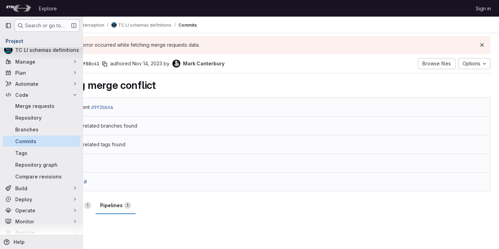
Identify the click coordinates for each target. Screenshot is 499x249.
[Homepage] (18, 8)
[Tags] (41, 152)
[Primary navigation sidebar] (8, 25)
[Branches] (41, 129)
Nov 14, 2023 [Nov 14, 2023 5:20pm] (181, 63)
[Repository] (41, 117)
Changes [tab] (110, 205)
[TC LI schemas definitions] (41, 49)
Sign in (483, 8)
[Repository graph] (41, 164)
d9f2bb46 (136, 107)
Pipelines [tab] (149, 205)
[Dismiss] (482, 45)
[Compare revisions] (41, 176)
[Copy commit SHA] (138, 64)
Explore (48, 8)
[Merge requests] (41, 105)
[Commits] (41, 141)
